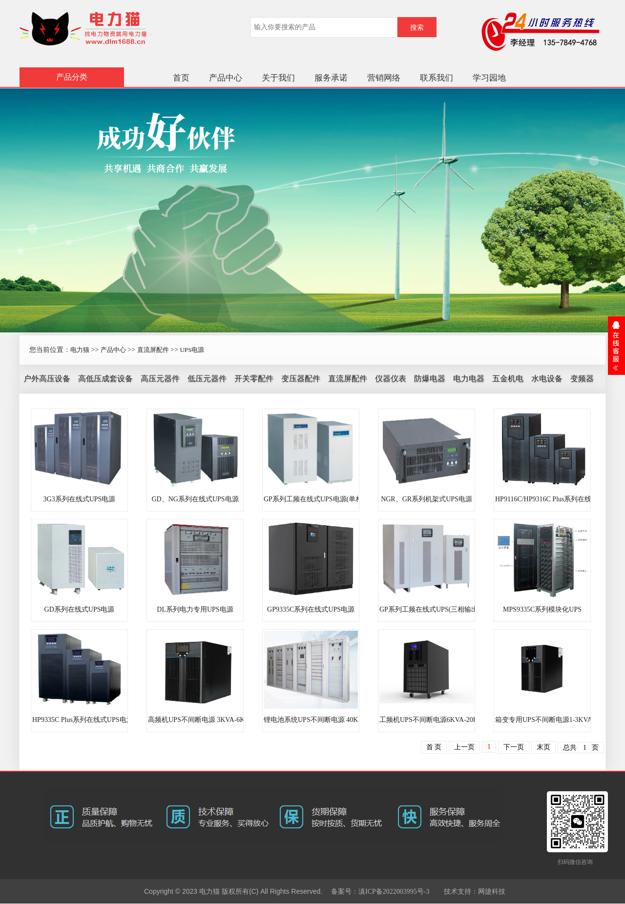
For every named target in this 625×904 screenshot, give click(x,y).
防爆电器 (429, 378)
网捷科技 (491, 891)
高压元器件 (160, 378)
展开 (616, 345)
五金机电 (507, 378)
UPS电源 (192, 349)
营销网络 (383, 77)
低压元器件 (207, 378)
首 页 (434, 747)
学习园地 (489, 77)
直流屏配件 (153, 349)
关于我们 (278, 77)
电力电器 (468, 378)
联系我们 (436, 77)
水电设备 (546, 378)
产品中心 (225, 77)
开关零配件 (253, 378)
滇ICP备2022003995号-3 (393, 891)
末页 (543, 747)
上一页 (464, 747)
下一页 (513, 747)
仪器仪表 (390, 378)
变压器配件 (300, 378)
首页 (181, 77)
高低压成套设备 (105, 378)
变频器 (582, 378)
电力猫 (79, 349)
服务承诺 (331, 77)
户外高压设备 (46, 378)
